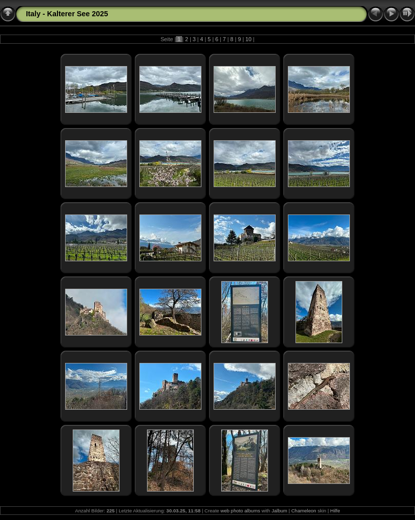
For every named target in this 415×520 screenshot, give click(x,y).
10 (248, 39)
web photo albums (240, 510)
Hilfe (335, 510)
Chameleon (303, 510)
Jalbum (279, 510)
